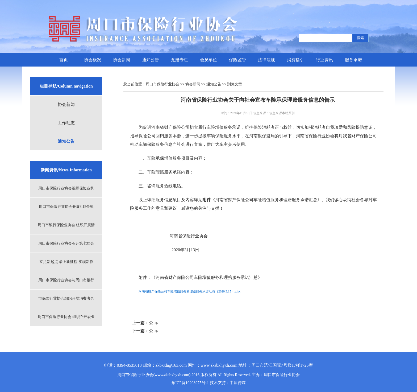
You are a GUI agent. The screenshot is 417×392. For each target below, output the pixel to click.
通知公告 (150, 59)
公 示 (154, 322)
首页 (63, 59)
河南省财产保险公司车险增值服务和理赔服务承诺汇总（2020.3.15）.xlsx (189, 291)
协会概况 (92, 59)
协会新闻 (121, 59)
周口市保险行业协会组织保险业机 (66, 188)
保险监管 (237, 59)
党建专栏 (179, 59)
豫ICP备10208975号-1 (190, 383)
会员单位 (208, 59)
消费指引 (295, 59)
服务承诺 (353, 59)
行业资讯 (324, 59)
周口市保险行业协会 (162, 84)
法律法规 (266, 59)
